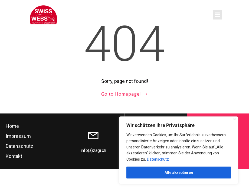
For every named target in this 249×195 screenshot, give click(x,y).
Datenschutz (158, 159)
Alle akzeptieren (179, 172)
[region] (178, 150)
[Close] (234, 119)
